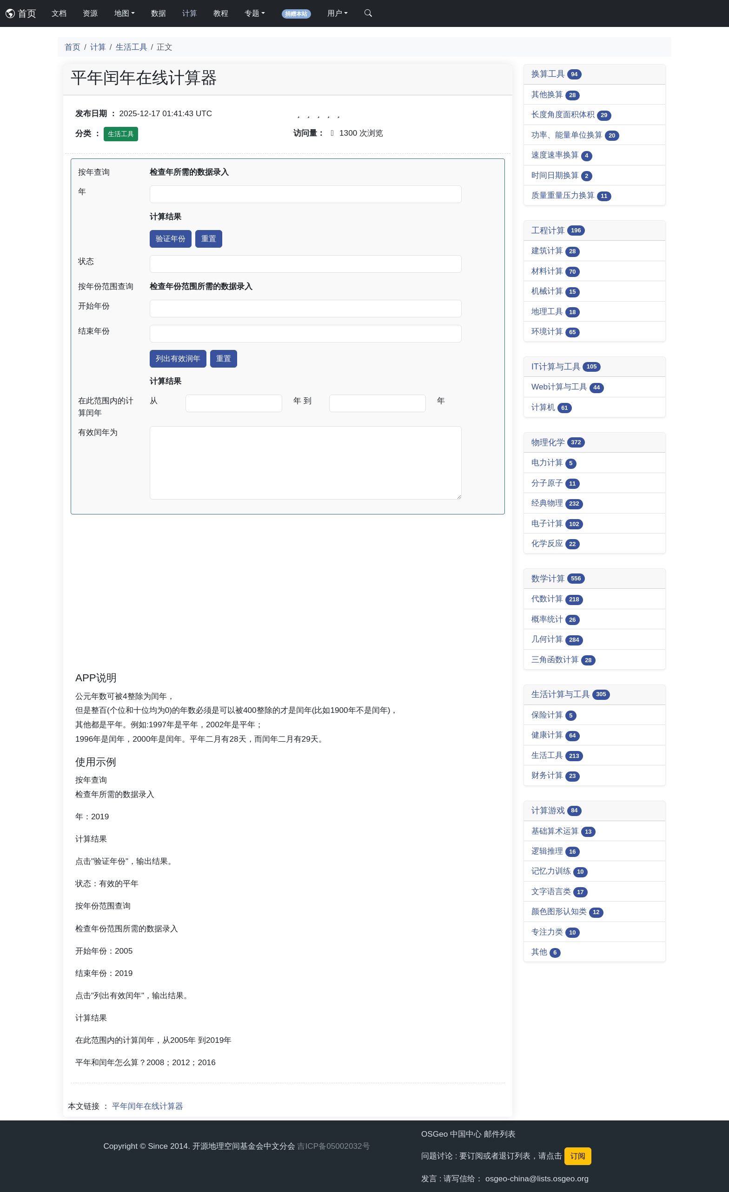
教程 (220, 13)
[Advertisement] (287, 605)
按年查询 (94, 172)
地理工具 (555, 312)
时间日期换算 (561, 176)
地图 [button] (121, 13)
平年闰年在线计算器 (147, 1106)
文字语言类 (559, 892)
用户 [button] (334, 13)
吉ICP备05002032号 (333, 1146)
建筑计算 (555, 251)
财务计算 (555, 776)
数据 (158, 13)
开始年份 (94, 305)
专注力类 (555, 932)
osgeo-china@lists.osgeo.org (537, 1178)
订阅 (577, 1156)
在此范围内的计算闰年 (105, 406)
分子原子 (555, 483)
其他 (546, 952)
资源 (90, 13)
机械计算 (555, 291)
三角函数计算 (563, 660)
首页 (21, 13)
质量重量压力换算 (571, 196)
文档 (59, 13)
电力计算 (554, 463)
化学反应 (555, 544)
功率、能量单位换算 (575, 135)
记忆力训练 (559, 871)
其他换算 (555, 95)
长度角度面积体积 (571, 115)
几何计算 (557, 639)
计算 (189, 13)
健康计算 (555, 735)
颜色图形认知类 (567, 912)
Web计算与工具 (567, 387)
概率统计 (555, 619)
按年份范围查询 (105, 286)
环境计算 (555, 332)
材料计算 (555, 271)
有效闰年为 (98, 432)
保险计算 (554, 715)
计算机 (551, 407)
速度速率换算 (561, 155)
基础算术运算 (563, 831)
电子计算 (557, 524)
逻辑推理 (555, 851)
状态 (86, 261)
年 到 (302, 400)
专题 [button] (252, 13)
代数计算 (557, 599)
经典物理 (557, 503)
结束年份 (94, 331)
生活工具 (131, 47)
